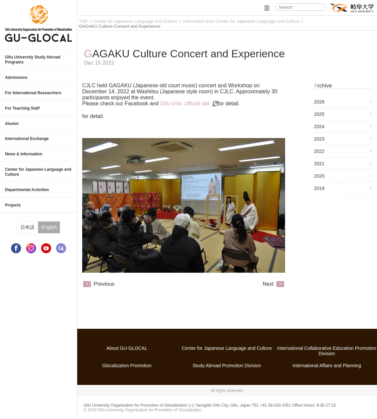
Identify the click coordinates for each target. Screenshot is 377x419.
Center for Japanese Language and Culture (135, 21)
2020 (319, 179)
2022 (319, 155)
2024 (319, 130)
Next (268, 291)
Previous (104, 291)
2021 (319, 167)
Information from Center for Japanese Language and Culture (241, 21)
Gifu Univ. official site (185, 111)
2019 (319, 192)
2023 (319, 142)
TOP (83, 21)
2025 (319, 118)
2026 (319, 105)
